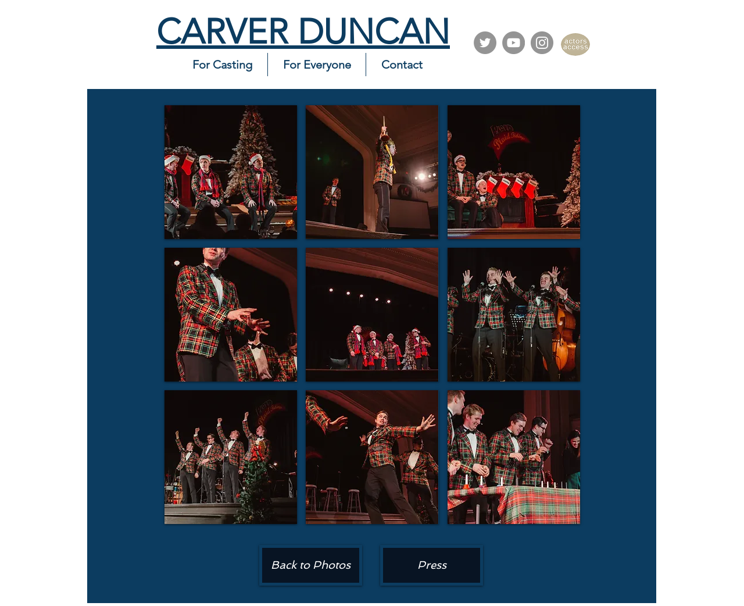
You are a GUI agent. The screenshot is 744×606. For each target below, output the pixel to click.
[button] (230, 172)
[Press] (431, 565)
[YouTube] (513, 42)
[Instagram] (542, 42)
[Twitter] (485, 42)
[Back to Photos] (310, 565)
